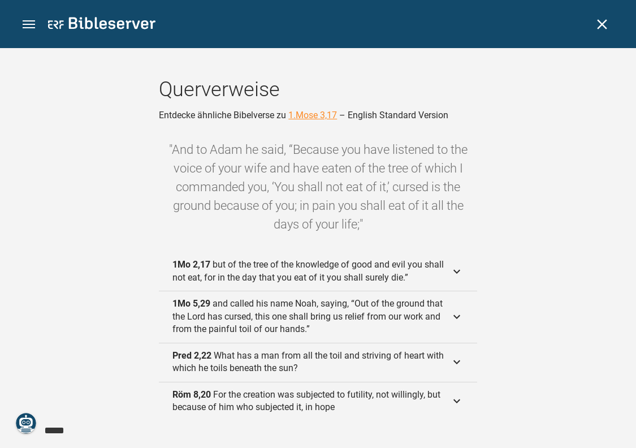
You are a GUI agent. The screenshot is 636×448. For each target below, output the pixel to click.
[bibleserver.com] (101, 25)
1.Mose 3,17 (312, 115)
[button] (29, 24)
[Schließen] (602, 24)
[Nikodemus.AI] (26, 423)
